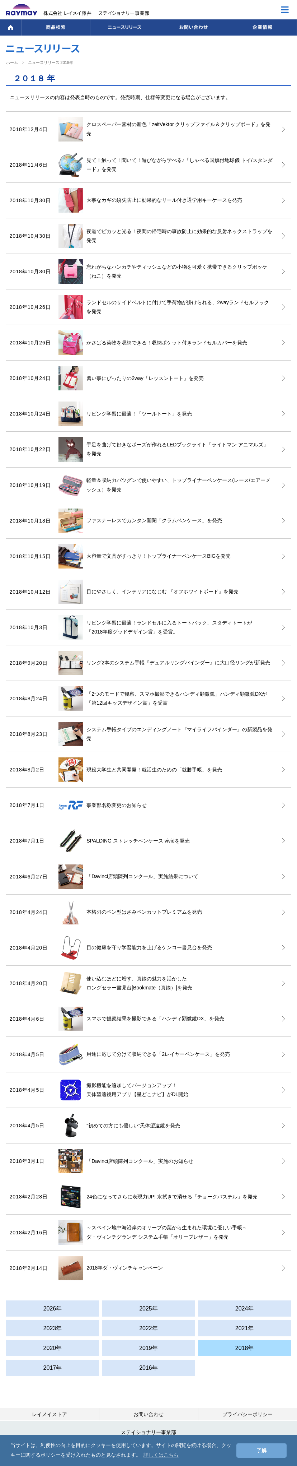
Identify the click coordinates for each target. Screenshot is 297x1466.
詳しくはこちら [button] (161, 1455)
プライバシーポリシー (247, 1414)
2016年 (148, 1368)
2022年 (148, 1328)
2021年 (244, 1328)
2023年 (52, 1328)
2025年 (148, 1308)
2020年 (52, 1348)
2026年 (52, 1308)
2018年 (244, 1348)
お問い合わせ (148, 1414)
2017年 (52, 1368)
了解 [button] (261, 1450)
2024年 (244, 1308)
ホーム (12, 62)
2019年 (148, 1348)
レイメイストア (49, 1414)
